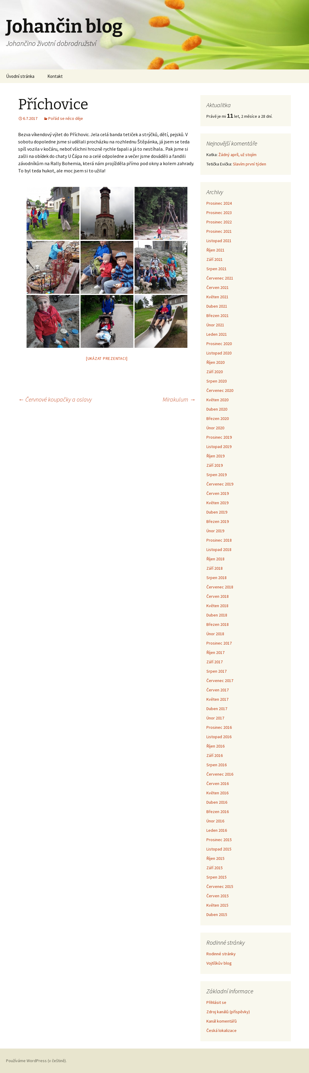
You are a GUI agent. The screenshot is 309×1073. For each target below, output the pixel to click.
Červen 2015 (217, 895)
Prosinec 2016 (219, 727)
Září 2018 (214, 568)
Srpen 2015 (216, 877)
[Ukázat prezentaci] (107, 358)
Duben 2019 (216, 512)
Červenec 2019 (219, 484)
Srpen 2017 (216, 671)
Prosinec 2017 (219, 643)
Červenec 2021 (219, 278)
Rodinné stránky (221, 953)
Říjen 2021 (215, 250)
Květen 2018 (217, 605)
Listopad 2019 (218, 446)
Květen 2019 (217, 502)
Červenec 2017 (219, 680)
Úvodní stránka (20, 76)
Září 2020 (214, 371)
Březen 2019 (217, 521)
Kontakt (55, 76)
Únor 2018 (215, 633)
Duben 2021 (216, 306)
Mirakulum (179, 399)
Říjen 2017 (215, 652)
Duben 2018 (216, 615)
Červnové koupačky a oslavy (55, 399)
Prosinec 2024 (219, 203)
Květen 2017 (217, 699)
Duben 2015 (216, 914)
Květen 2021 (217, 296)
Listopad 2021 (218, 240)
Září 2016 (214, 755)
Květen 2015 (217, 905)
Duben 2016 (216, 802)
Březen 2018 (217, 624)
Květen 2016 (217, 793)
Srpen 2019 (216, 474)
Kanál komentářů (221, 1021)
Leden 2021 (216, 334)
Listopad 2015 (218, 849)
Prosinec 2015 (219, 839)
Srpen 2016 (216, 764)
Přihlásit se (216, 1002)
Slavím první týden (249, 164)
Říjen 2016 (215, 746)
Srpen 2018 (216, 577)
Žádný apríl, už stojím (237, 154)
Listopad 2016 (218, 736)
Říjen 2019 (215, 456)
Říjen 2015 (215, 858)
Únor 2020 (215, 428)
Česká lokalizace (221, 1030)
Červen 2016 (217, 783)
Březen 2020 (217, 418)
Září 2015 (214, 867)
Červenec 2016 (219, 774)
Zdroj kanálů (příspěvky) (228, 1011)
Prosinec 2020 (219, 343)
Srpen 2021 (216, 268)
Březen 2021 (217, 315)
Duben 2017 (216, 708)
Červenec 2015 (219, 886)
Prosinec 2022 (219, 222)
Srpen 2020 (216, 381)
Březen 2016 (217, 811)
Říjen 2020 (215, 362)
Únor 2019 (215, 530)
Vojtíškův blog (219, 963)
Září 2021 (214, 259)
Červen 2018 (217, 596)
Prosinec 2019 (219, 437)
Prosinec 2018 (219, 540)
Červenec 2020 (219, 390)
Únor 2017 (215, 718)
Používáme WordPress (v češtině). (36, 1060)
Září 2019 (214, 465)
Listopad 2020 (218, 353)
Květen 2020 (217, 399)
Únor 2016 (215, 821)
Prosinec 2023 (219, 212)
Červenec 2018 (219, 587)
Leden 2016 (216, 830)
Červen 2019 (217, 493)
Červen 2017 (217, 690)
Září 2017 (214, 662)
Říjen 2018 (215, 559)
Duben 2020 (216, 409)
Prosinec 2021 (219, 231)
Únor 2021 (215, 325)
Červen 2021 (217, 287)
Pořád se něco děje (65, 118)
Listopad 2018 (218, 549)
